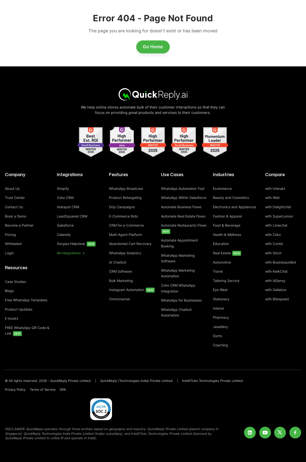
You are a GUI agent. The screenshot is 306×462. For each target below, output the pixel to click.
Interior (218, 308)
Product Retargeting (125, 197)
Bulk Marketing (121, 281)
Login (9, 253)
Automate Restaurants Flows (184, 228)
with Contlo (274, 244)
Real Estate (227, 253)
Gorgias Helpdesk (76, 244)
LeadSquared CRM (72, 216)
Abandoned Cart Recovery (130, 244)
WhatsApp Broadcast (126, 188)
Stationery (221, 299)
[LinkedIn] (250, 432)
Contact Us (14, 207)
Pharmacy (221, 317)
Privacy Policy (15, 389)
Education (221, 244)
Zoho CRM (65, 197)
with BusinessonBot (280, 262)
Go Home (153, 46)
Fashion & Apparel (227, 216)
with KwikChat (276, 271)
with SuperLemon (279, 216)
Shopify (63, 188)
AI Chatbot (117, 262)
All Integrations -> (71, 253)
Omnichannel (119, 299)
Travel (218, 271)
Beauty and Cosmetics (231, 197)
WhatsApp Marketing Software (178, 258)
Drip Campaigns (122, 207)
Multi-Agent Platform (125, 234)
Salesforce (65, 225)
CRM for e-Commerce (126, 225)
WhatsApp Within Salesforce (183, 197)
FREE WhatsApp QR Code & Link (27, 331)
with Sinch (273, 253)
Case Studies (15, 282)
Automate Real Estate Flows (183, 216)
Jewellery (220, 327)
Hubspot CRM (68, 207)
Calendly (64, 234)
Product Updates (18, 309)
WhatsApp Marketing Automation (178, 273)
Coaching (220, 345)
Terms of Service (43, 389)
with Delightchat (278, 207)
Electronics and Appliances (234, 207)
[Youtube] (265, 432)
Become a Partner (19, 225)
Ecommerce (222, 188)
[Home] (153, 94)
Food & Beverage (226, 225)
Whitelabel (13, 244)
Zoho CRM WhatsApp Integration (178, 288)
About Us (12, 188)
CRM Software (120, 271)
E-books (11, 318)
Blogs (9, 291)
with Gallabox (276, 290)
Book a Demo (15, 216)
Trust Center (15, 197)
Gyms (217, 336)
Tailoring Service (226, 281)
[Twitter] (280, 432)
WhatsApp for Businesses (181, 300)
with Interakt (275, 188)
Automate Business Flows (181, 207)
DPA (63, 389)
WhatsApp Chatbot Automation (176, 312)
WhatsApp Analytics (125, 253)
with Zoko (273, 234)
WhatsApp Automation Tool (182, 188)
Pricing (10, 234)
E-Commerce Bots (123, 216)
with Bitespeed (277, 299)
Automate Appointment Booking (179, 243)
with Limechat (276, 225)
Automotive (222, 262)
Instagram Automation (132, 290)
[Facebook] (295, 432)
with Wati (272, 197)
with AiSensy (275, 281)
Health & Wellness (227, 234)
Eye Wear (220, 290)
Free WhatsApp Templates (26, 300)
